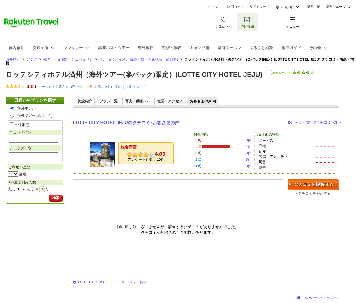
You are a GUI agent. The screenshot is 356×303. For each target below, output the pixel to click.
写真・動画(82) (137, 101)
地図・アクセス (169, 101)
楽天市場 (313, 7)
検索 (55, 198)
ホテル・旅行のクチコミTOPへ (316, 122)
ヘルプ (213, 7)
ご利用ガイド (234, 7)
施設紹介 (85, 101)
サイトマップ (259, 7)
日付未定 (21, 125)
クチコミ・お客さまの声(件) (60, 87)
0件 (248, 140)
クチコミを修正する (314, 193)
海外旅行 (13, 59)
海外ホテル (26, 108)
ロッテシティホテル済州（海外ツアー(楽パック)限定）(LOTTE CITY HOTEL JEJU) (134, 74)
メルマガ (139, 86)
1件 (248, 146)
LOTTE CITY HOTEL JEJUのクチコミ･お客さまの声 (126, 122)
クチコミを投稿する (313, 184)
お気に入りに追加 (107, 86)
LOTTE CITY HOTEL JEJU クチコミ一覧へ (111, 282)
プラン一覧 (109, 101)
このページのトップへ (319, 298)
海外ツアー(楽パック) (35, 115)
